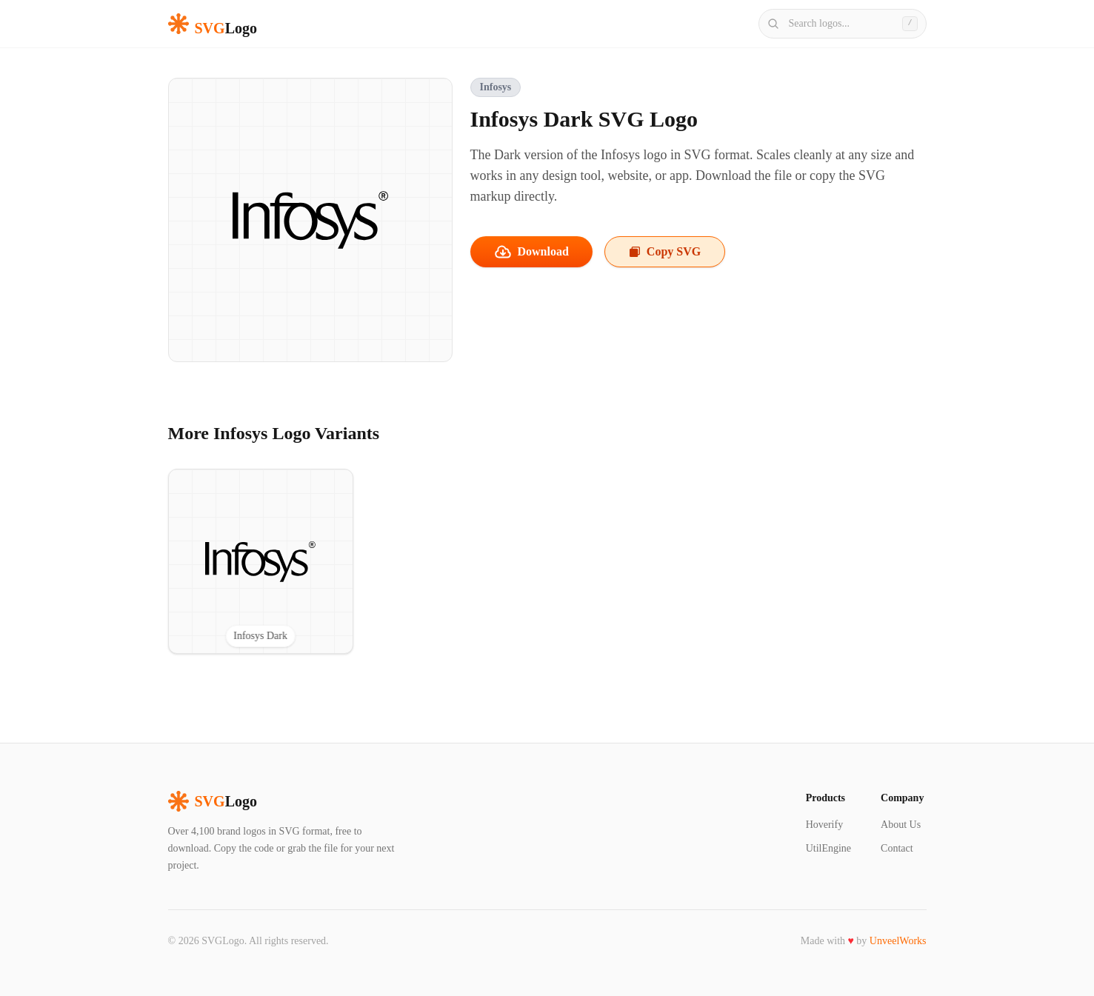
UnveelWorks (898, 940)
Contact (897, 848)
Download (531, 252)
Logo (212, 801)
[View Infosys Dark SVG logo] (260, 561)
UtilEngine (828, 848)
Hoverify (825, 824)
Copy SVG (665, 251)
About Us (901, 824)
